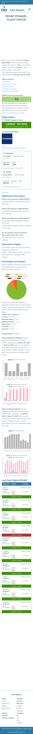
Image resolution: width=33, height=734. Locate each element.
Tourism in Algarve (8, 718)
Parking (4, 713)
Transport (20, 713)
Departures (5, 703)
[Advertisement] (16, 40)
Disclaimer (19, 728)
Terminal (20, 699)
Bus (18, 715)
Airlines (4, 706)
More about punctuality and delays (13, 113)
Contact (25, 728)
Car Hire (19, 701)
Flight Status (6, 81)
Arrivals (4, 701)
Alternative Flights (8, 86)
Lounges (19, 706)
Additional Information (9, 84)
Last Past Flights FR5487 (10, 91)
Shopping (20, 711)
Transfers (20, 723)
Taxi (18, 718)
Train (18, 720)
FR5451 (20, 252)
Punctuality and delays (9, 89)
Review (19, 708)
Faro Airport (17, 10)
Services (5, 715)
